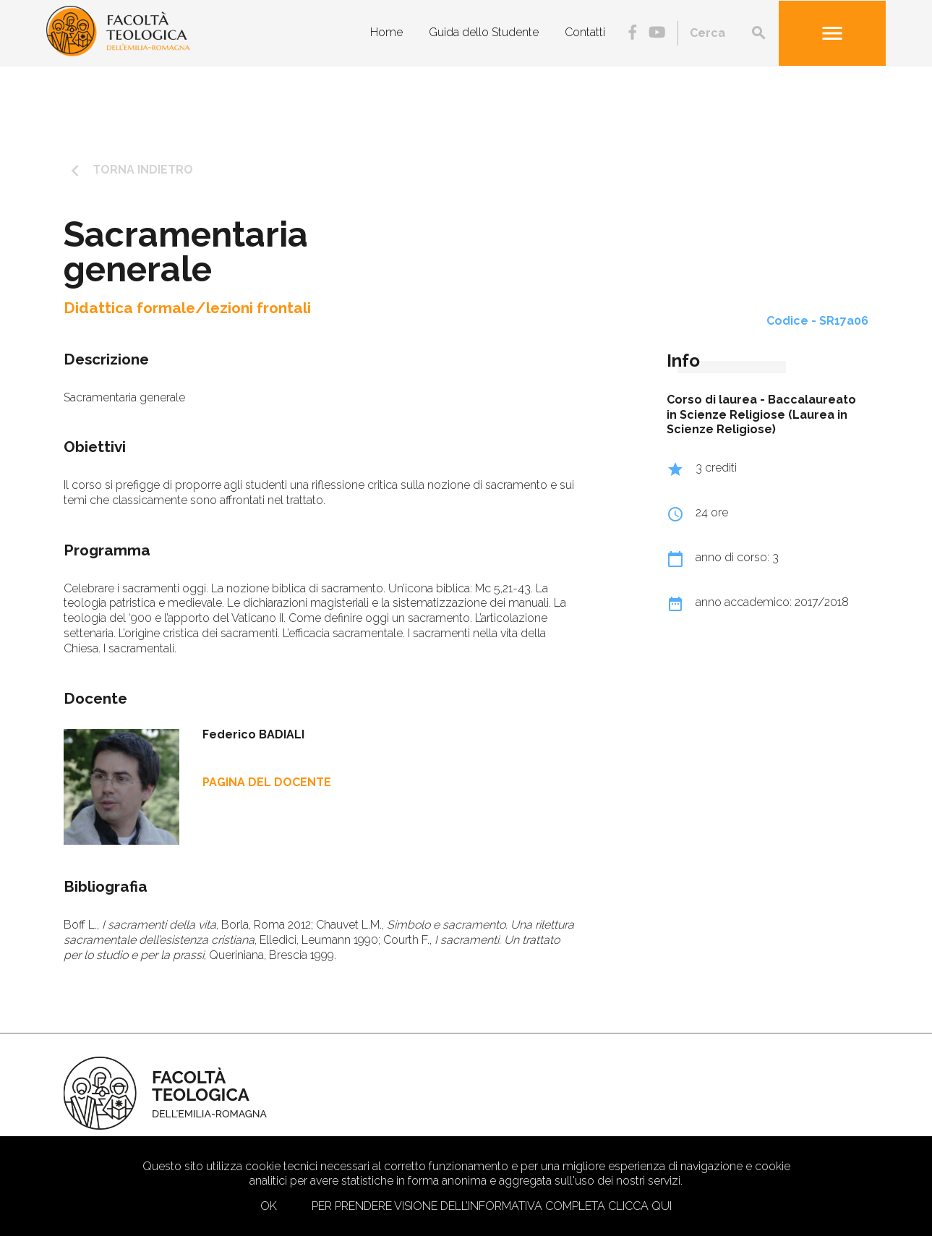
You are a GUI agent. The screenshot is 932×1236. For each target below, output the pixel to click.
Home (386, 32)
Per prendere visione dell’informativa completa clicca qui (492, 1206)
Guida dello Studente (484, 32)
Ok (268, 1206)
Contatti (585, 32)
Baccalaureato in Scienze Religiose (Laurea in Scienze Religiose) (761, 415)
